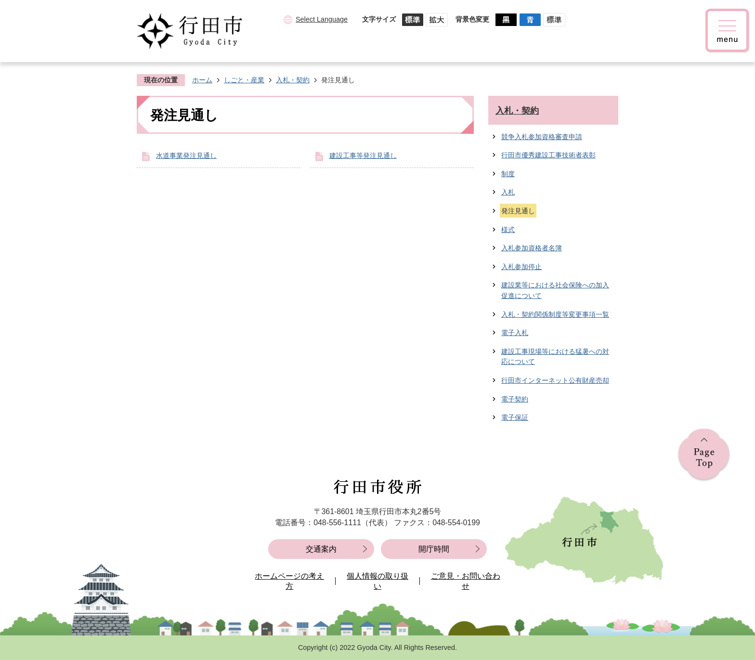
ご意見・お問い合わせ (465, 581)
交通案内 (321, 549)
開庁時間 (433, 549)
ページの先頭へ (704, 455)
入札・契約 (293, 80)
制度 (508, 174)
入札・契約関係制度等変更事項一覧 (555, 314)
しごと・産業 (244, 80)
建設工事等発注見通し (363, 155)
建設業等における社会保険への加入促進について (555, 290)
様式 (508, 229)
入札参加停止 (521, 267)
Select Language (322, 19)
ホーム (202, 80)
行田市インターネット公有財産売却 (555, 380)
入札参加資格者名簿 (531, 248)
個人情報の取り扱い (377, 581)
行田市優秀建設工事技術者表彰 (548, 155)
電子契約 (514, 399)
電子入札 (514, 332)
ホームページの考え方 (289, 581)
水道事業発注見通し (186, 155)
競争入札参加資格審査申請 (541, 137)
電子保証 (514, 417)
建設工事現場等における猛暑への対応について (555, 357)
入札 (508, 192)
